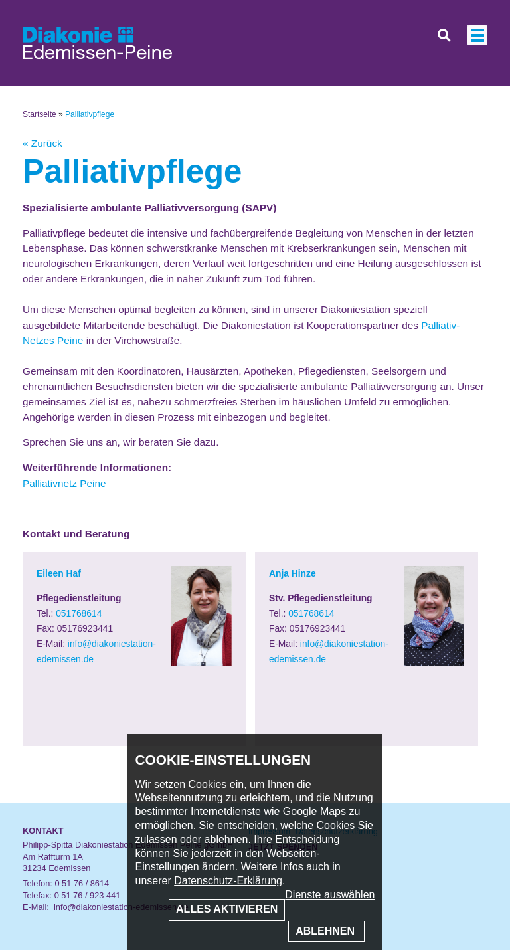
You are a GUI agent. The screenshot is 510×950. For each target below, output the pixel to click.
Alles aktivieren (227, 909)
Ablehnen (326, 931)
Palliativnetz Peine (64, 483)
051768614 (79, 613)
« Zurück (42, 143)
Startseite (39, 114)
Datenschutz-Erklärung (228, 880)
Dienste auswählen (330, 894)
